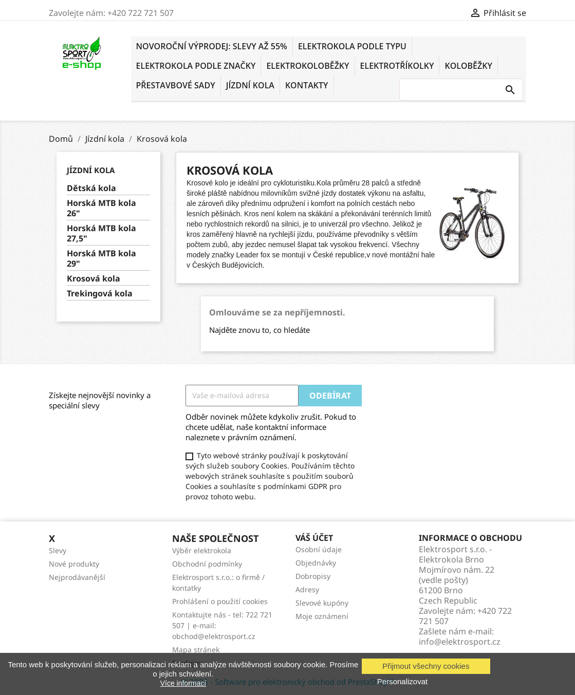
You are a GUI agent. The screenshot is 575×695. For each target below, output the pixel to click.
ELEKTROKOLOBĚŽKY (307, 65)
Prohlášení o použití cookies (220, 601)
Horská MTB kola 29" (101, 258)
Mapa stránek (195, 649)
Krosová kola (93, 278)
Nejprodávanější (77, 577)
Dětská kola (91, 188)
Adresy (307, 589)
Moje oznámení (321, 616)
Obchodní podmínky (207, 564)
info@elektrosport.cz (459, 641)
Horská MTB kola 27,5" (101, 233)
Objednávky (315, 563)
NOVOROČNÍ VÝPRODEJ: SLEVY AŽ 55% (211, 46)
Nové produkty (74, 564)
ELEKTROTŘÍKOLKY (397, 65)
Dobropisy (312, 576)
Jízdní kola (250, 85)
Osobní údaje (318, 549)
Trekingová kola (100, 293)
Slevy (57, 550)
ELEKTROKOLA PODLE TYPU (352, 46)
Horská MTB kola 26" (101, 208)
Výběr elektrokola (201, 550)
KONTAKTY (306, 85)
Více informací (183, 683)
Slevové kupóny (321, 603)
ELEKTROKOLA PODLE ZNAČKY (196, 65)
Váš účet (314, 537)
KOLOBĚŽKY (468, 65)
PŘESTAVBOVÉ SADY (175, 85)
